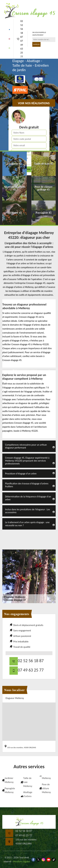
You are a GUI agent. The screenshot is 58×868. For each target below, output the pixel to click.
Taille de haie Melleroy (27, 782)
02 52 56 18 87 (21, 29)
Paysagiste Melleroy (10, 790)
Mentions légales (21, 861)
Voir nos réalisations (34, 103)
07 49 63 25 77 (21, 48)
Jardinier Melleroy (9, 780)
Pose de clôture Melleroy (46, 788)
